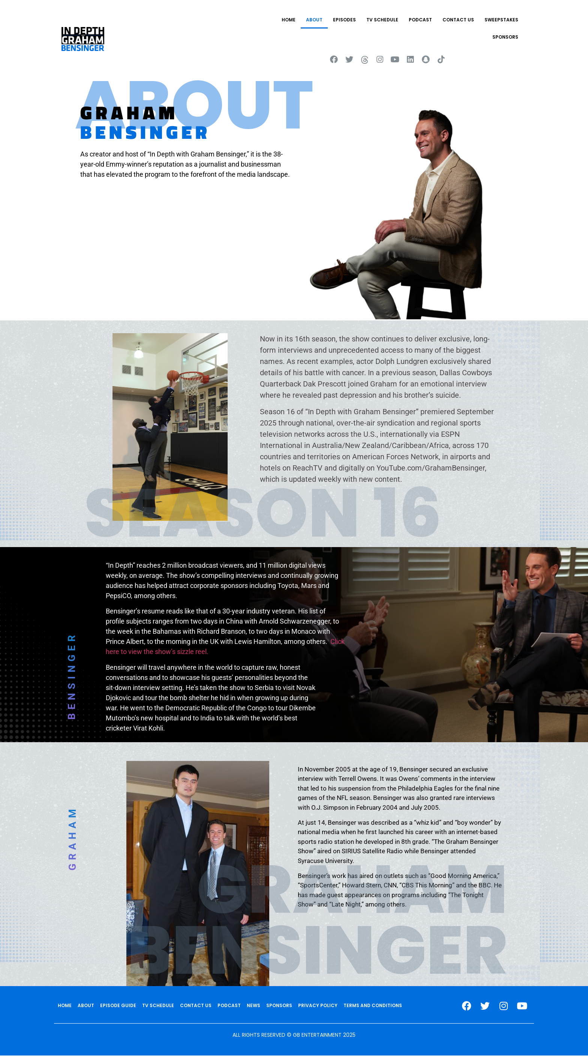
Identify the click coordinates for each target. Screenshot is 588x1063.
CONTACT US (458, 20)
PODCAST (420, 20)
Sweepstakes (501, 20)
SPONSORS (505, 37)
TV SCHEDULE (382, 20)
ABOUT (314, 20)
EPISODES (344, 20)
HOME (289, 20)
